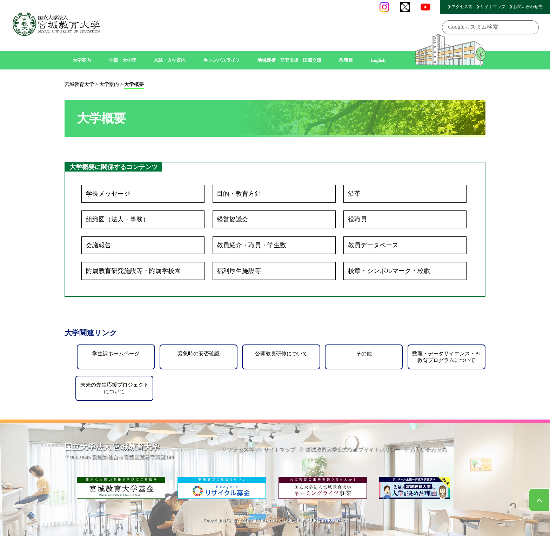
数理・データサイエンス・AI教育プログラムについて (446, 356)
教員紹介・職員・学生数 (251, 245)
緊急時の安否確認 (198, 353)
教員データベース (373, 245)
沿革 (354, 193)
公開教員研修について (281, 353)
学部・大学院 (122, 60)
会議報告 (98, 245)
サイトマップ (492, 6)
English (378, 60)
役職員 (357, 219)
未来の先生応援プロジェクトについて (114, 388)
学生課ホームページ (116, 353)
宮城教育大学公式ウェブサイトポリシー (352, 449)
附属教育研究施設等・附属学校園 (133, 270)
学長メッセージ (108, 193)
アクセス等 (461, 6)
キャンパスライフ (221, 60)
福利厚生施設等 (239, 270)
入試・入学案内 (170, 60)
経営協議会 (232, 219)
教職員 (346, 60)
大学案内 (82, 60)
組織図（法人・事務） (117, 219)
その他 (364, 353)
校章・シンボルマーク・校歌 (389, 270)
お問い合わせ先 (528, 6)
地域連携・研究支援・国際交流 (289, 60)
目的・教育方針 (239, 193)
